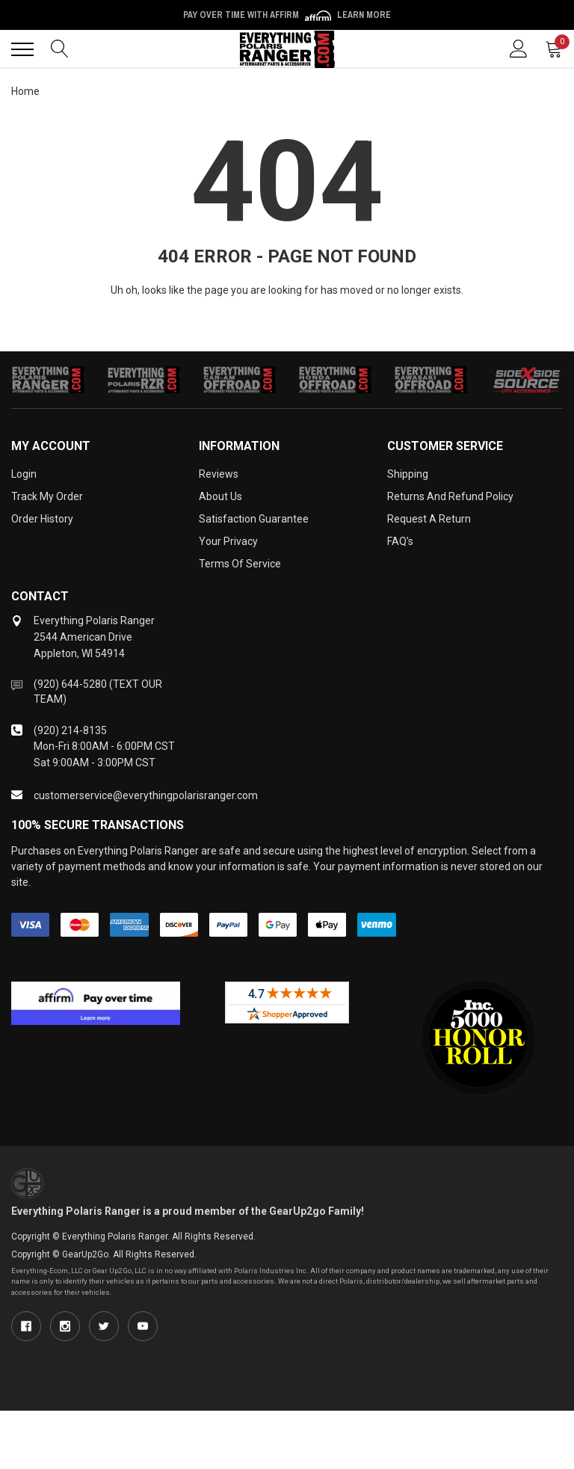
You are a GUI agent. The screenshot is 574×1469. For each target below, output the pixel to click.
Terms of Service (240, 564)
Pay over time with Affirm (287, 14)
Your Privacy (228, 541)
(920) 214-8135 (70, 730)
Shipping (407, 474)
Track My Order (47, 496)
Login (24, 474)
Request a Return (429, 519)
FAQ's (400, 541)
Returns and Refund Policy (450, 496)
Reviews (218, 474)
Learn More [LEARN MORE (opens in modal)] (364, 15)
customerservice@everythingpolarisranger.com (146, 795)
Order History (42, 519)
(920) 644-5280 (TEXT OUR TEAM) (98, 691)
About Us (220, 496)
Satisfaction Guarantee (254, 519)
